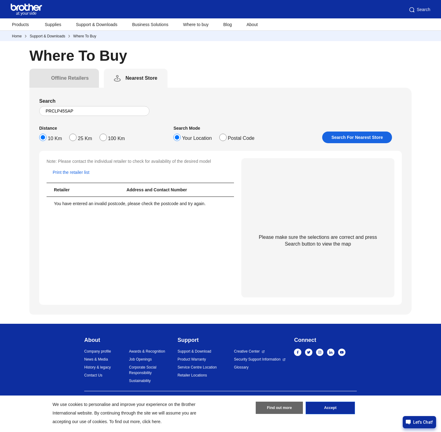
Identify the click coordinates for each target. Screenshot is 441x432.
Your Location (197, 138)
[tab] (70, 78)
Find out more (279, 408)
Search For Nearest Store (357, 137)
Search (419, 9)
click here (151, 421)
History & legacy (97, 367)
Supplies (53, 24)
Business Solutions (150, 24)
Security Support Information (257, 359)
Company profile (97, 351)
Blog (227, 24)
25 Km (85, 138)
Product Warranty (192, 359)
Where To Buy (84, 36)
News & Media (96, 359)
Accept (330, 408)
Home (17, 36)
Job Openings (140, 359)
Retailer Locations (192, 375)
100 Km (116, 138)
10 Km (55, 138)
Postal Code (241, 138)
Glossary (241, 367)
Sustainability (140, 381)
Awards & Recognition (147, 351)
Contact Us (93, 375)
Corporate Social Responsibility (142, 370)
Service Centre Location (197, 367)
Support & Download (194, 351)
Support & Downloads (96, 24)
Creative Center (247, 351)
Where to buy (196, 24)
